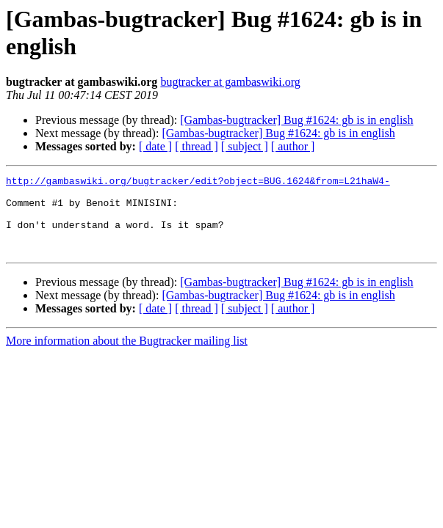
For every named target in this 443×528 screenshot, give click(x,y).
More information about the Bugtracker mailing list (127, 356)
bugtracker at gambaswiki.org (230, 82)
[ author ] (293, 146)
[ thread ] (196, 146)
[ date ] (155, 146)
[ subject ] (244, 146)
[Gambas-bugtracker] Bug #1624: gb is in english (296, 120)
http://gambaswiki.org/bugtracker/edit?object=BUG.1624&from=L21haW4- (198, 182)
